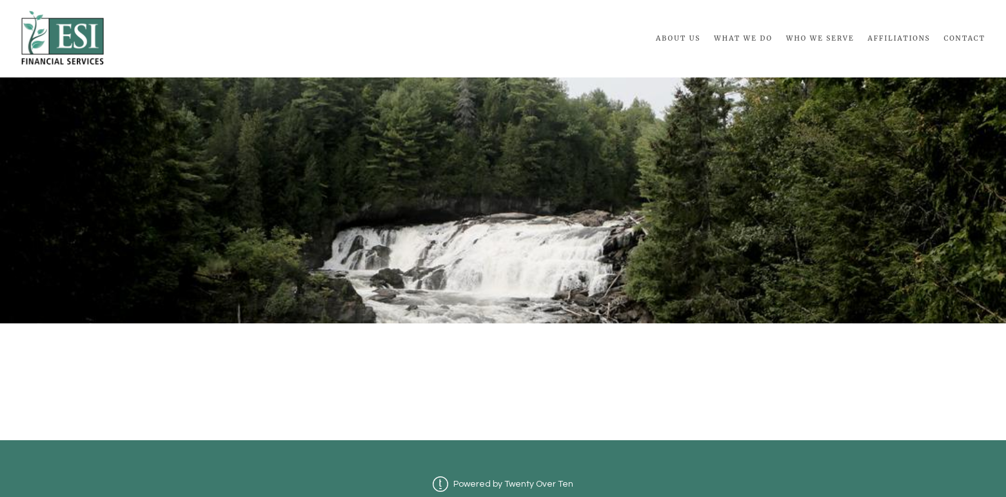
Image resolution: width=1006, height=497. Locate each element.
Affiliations (898, 38)
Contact (964, 38)
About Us (678, 38)
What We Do (743, 38)
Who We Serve (820, 38)
